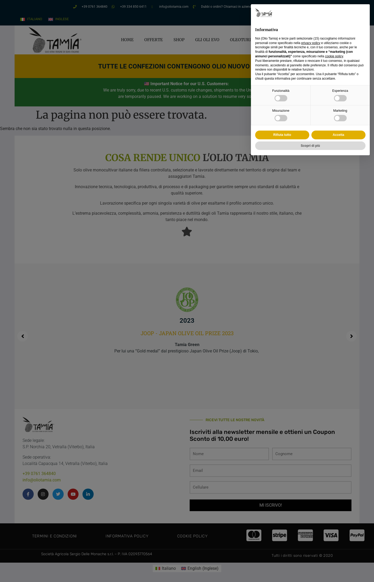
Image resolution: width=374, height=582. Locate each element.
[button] (363, 12)
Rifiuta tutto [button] (282, 135)
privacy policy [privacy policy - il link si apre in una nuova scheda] (310, 43)
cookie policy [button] (334, 56)
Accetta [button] (338, 135)
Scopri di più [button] (310, 146)
